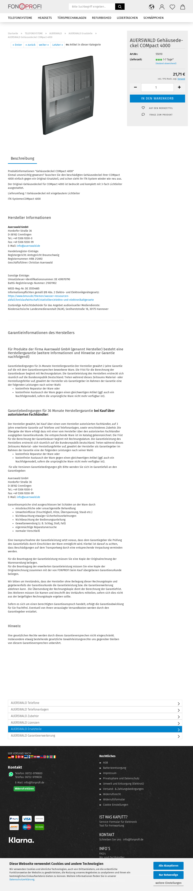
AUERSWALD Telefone (25, 703)
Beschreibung (22, 158)
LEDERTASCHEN (127, 18)
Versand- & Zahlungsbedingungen (123, 789)
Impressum (109, 773)
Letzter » (57, 44)
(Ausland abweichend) (166, 63)
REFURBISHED (101, 18)
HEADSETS (45, 18)
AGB (105, 762)
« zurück (30, 44)
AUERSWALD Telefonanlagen (30, 709)
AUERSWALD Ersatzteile (26, 729)
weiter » (44, 44)
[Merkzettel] (172, 6)
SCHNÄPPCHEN (153, 18)
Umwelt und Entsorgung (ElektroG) (123, 783)
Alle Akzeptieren (168, 865)
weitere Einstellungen (168, 883)
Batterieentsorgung (114, 768)
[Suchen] (120, 6)
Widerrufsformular (114, 799)
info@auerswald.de (28, 245)
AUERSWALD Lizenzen (25, 722)
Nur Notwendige (168, 875)
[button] (151, 6)
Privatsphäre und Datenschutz (121, 778)
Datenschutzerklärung (21, 879)
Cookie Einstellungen (115, 804)
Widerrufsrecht (112, 794)
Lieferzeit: (136, 59)
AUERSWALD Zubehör (25, 716)
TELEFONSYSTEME (20, 18)
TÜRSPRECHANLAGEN (71, 18)
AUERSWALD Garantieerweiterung (33, 735)
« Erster (17, 44)
